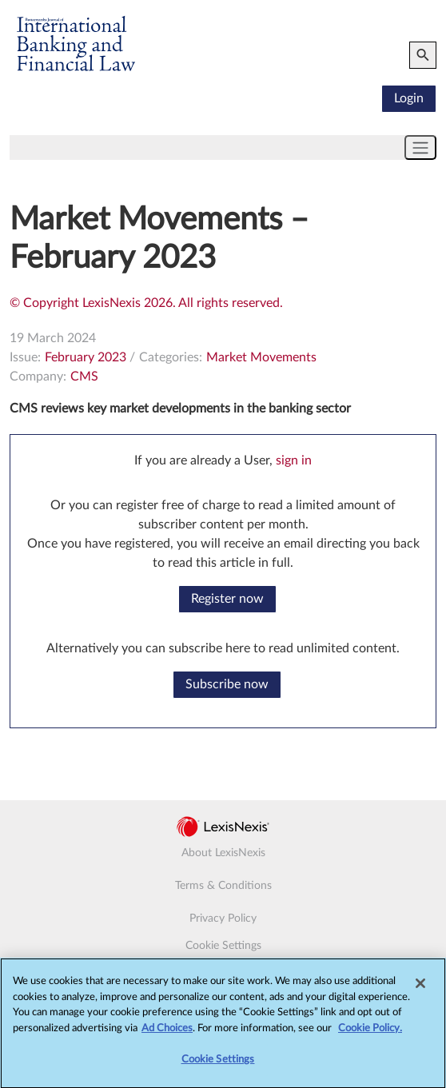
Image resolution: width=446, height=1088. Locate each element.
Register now (227, 598)
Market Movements (261, 357)
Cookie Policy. (370, 1035)
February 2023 (85, 357)
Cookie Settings (223, 945)
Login (409, 98)
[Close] (420, 991)
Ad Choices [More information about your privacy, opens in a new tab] (167, 1035)
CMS (84, 376)
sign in (294, 460)
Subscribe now (227, 684)
